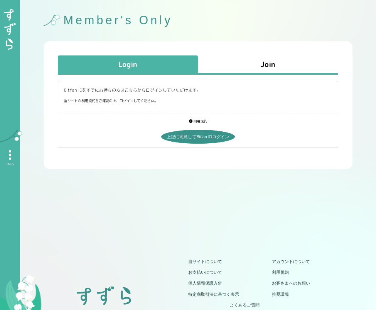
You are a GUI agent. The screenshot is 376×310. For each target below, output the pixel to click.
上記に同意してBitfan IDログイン (198, 136)
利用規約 (198, 121)
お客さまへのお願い (291, 283)
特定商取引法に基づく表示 (213, 294)
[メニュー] (10, 155)
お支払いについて (205, 272)
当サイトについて (205, 261)
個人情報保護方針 (205, 283)
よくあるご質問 (245, 305)
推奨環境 (280, 294)
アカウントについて (291, 261)
